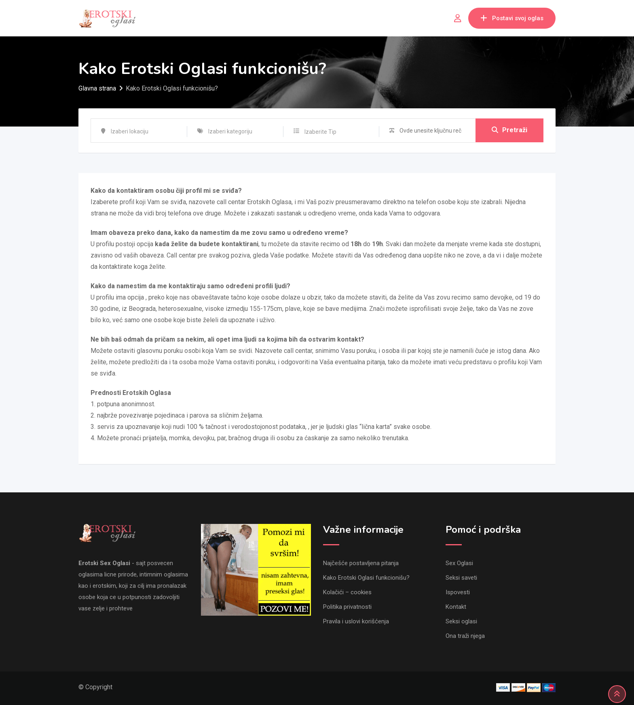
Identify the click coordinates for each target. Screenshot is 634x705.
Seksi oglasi (461, 621)
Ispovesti (458, 592)
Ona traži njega (465, 636)
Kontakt (456, 606)
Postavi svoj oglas (511, 18)
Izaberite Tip (320, 132)
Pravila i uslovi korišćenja (356, 621)
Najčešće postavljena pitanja (361, 563)
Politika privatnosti (347, 606)
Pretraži (509, 130)
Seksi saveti (461, 577)
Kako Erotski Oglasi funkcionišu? (366, 577)
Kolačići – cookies (347, 592)
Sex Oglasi (459, 563)
